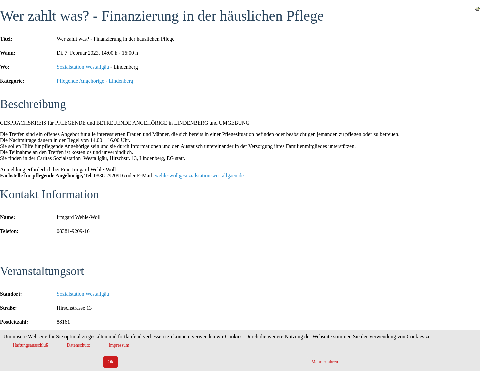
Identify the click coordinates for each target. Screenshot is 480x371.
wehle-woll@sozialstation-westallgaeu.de (199, 175)
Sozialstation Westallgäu (83, 67)
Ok (110, 361)
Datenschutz (78, 345)
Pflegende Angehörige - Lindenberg (95, 81)
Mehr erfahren (324, 361)
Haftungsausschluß (30, 345)
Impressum (119, 345)
